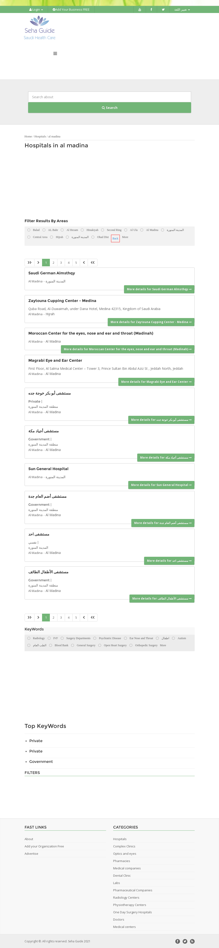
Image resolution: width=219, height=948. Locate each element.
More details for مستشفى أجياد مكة (166, 457)
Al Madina (35, 281)
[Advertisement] (107, 185)
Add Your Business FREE (71, 9)
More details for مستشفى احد (169, 560)
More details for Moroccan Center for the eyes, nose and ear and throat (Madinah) (128, 349)
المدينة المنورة (55, 281)
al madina (54, 136)
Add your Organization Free (44, 846)
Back (115, 238)
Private (34, 401)
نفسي (32, 542)
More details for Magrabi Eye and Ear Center (156, 381)
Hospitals (40, 136)
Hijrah (50, 313)
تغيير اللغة (182, 9)
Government (39, 439)
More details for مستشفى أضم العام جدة (163, 522)
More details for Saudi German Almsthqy (159, 289)
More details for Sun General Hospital (161, 484)
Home (28, 136)
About (29, 838)
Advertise (31, 853)
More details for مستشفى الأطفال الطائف (162, 598)
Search (109, 107)
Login (36, 9)
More (125, 236)
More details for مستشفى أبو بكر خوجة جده (161, 419)
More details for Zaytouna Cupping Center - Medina (151, 321)
